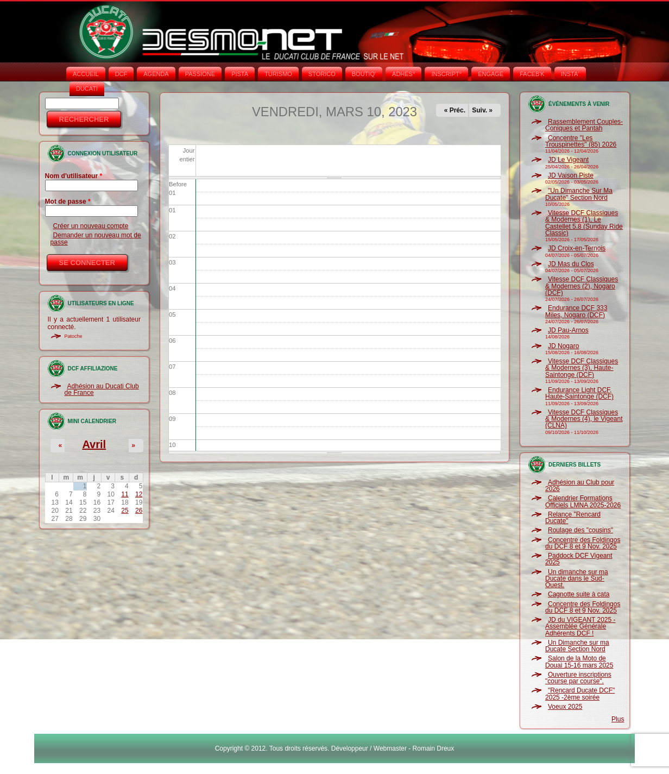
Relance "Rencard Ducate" (573, 518)
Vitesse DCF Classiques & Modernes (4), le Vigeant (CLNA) (584, 419)
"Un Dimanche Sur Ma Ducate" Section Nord (579, 194)
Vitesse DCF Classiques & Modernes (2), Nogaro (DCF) (581, 286)
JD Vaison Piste (571, 175)
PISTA (239, 74)
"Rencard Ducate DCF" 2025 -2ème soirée (580, 694)
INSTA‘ (570, 74)
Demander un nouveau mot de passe (96, 238)
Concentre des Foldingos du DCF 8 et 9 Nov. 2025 (582, 543)
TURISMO (278, 74)
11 (124, 494)
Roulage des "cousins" (580, 530)
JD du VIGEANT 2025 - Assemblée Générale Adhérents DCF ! (580, 626)
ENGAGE (490, 74)
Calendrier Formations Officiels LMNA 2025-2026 (583, 501)
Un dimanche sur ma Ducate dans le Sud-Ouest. (576, 578)
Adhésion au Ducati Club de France (102, 389)
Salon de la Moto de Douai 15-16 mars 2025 (579, 662)
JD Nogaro (563, 346)
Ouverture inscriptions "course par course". (578, 678)
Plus (617, 719)
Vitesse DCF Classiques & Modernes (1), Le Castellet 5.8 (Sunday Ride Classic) (584, 223)
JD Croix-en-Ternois (576, 248)
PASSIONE (200, 74)
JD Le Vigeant (568, 159)
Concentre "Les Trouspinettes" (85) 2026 (580, 141)
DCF (121, 74)
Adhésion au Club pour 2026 (579, 486)
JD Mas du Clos (571, 264)
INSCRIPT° (446, 74)
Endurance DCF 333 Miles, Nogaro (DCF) (576, 311)
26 (138, 510)
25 (124, 510)
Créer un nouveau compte (91, 226)
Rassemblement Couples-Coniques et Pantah (584, 125)
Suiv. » (482, 110)
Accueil (86, 74)
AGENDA (155, 74)
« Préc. (454, 110)
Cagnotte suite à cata (578, 594)
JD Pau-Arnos (568, 330)
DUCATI (87, 88)
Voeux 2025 (565, 706)
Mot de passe (68, 201)
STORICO (322, 74)
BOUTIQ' (364, 74)
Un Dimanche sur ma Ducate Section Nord (577, 646)
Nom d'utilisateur (74, 176)
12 (138, 494)
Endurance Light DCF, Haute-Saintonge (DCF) (579, 393)
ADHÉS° (403, 74)
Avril (94, 444)
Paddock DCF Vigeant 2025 (579, 559)
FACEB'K (532, 74)
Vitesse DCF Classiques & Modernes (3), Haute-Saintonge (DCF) (581, 368)
